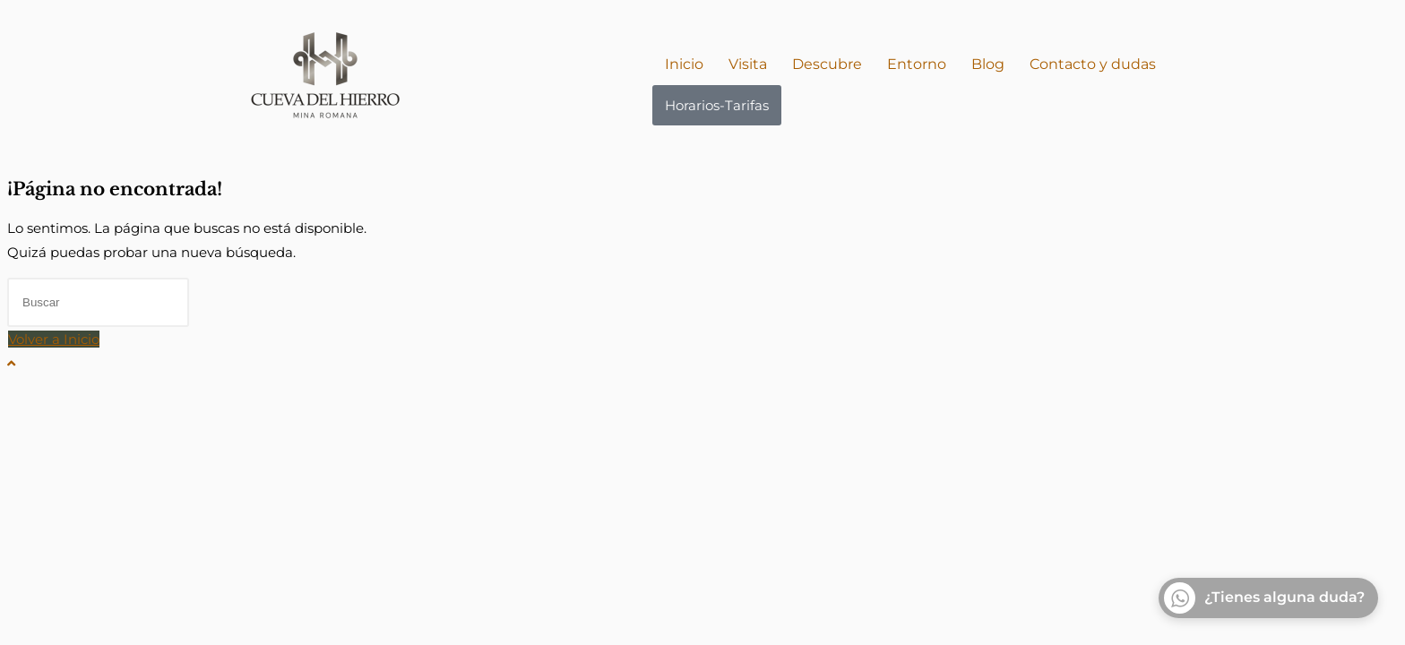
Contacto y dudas (1093, 64)
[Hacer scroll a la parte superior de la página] (11, 363)
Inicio (684, 64)
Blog (987, 64)
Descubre (827, 64)
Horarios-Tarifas (717, 105)
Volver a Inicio (53, 339)
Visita (747, 64)
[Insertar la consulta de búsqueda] (98, 302)
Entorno (916, 64)
